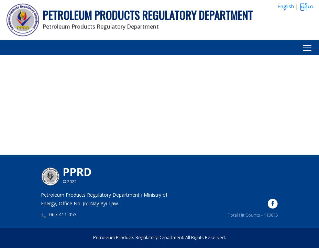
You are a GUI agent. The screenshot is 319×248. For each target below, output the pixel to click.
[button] (159, 47)
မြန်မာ (307, 7)
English (285, 7)
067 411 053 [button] (63, 215)
